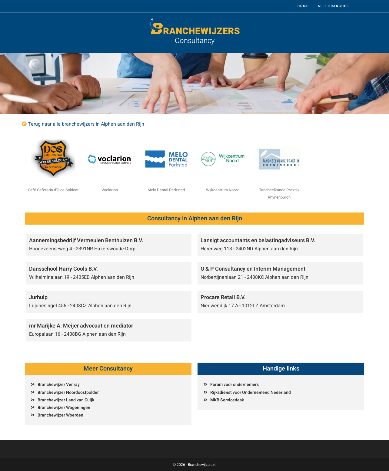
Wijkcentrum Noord (222, 190)
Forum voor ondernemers (234, 384)
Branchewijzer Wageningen (64, 407)
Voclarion (109, 190)
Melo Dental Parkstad (166, 190)
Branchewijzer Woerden (60, 415)
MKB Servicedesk (227, 400)
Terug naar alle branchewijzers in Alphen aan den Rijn (86, 124)
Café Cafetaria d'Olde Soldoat (53, 190)
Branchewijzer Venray (59, 384)
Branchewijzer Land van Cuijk (66, 400)
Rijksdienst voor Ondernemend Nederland (250, 392)
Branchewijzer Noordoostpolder (68, 392)
